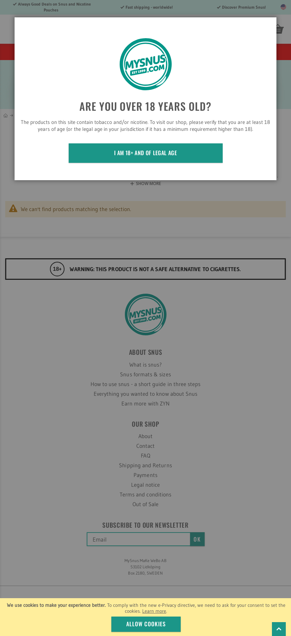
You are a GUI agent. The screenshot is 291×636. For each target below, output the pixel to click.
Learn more (154, 611)
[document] (146, 617)
